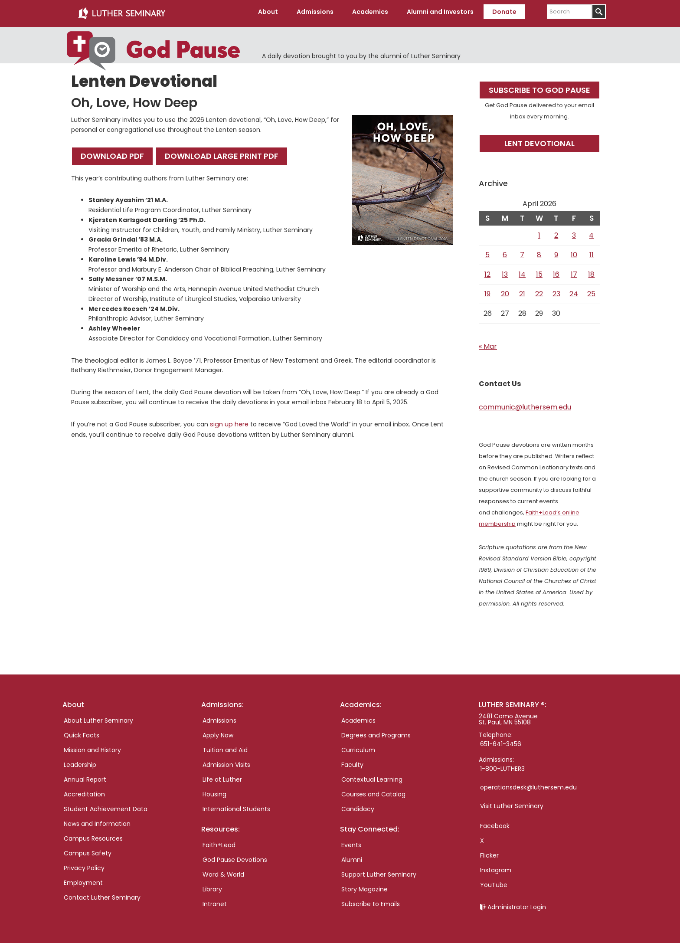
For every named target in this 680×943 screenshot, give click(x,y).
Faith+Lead (219, 842)
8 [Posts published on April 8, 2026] (539, 252)
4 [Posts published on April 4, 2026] (591, 232)
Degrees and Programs (376, 732)
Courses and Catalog (373, 791)
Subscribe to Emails (370, 901)
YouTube (493, 882)
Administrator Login (516, 904)
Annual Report (85, 776)
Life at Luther (222, 776)
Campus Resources (93, 835)
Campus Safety (87, 850)
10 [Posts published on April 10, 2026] (574, 252)
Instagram (495, 867)
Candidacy (357, 806)
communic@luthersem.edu (525, 404)
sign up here (228, 421)
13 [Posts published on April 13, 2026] (505, 271)
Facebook (495, 823)
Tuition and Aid (225, 747)
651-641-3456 (500, 741)
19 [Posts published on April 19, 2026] (487, 291)
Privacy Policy (84, 865)
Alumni (351, 856)
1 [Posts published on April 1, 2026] (539, 232)
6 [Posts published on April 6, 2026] (505, 252)
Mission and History (92, 747)
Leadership (80, 761)
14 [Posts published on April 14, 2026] (522, 271)
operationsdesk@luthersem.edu (528, 784)
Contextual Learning (371, 776)
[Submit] (599, 11)
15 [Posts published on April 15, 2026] (539, 271)
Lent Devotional (539, 140)
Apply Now (218, 732)
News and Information (97, 820)
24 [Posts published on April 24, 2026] (573, 291)
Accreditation (84, 791)
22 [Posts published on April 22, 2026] (539, 291)
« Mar (488, 343)
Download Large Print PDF (221, 153)
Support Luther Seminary (378, 871)
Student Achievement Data (105, 806)
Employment (83, 879)
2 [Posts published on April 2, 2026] (556, 232)
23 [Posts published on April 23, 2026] (556, 291)
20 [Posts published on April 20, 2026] (505, 291)
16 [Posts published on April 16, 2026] (556, 271)
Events (351, 842)
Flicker (489, 852)
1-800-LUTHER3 (502, 765)
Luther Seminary (121, 12)
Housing (214, 791)
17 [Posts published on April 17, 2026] (574, 271)
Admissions (219, 717)
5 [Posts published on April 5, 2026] (487, 252)
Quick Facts (81, 732)
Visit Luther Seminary (511, 803)
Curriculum (358, 747)
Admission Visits (226, 761)
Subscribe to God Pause (539, 87)
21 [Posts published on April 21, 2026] (522, 291)
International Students (236, 806)
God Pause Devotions (235, 856)
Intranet (215, 901)
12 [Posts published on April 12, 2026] (487, 271)
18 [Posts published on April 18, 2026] (591, 271)
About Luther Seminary (98, 717)
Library (212, 886)
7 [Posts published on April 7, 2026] (522, 252)
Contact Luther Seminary (102, 894)
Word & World (223, 871)
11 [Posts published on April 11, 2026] (591, 252)
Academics (358, 717)
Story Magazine (364, 886)
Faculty (352, 761)
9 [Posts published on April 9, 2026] (556, 252)
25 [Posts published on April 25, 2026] (591, 291)
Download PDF (112, 153)
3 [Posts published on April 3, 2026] (574, 232)
